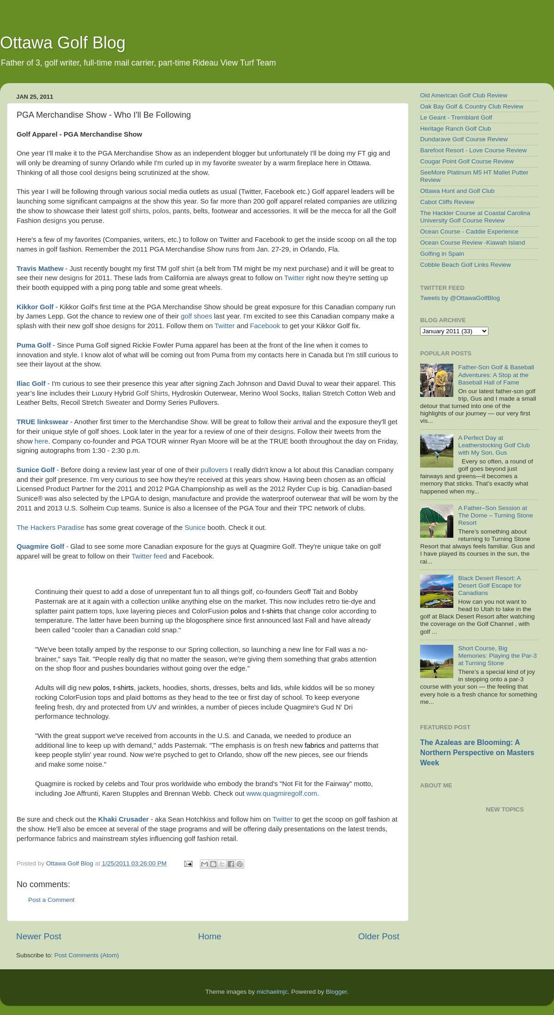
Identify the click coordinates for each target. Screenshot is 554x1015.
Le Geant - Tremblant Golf (456, 117)
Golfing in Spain (442, 253)
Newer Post (38, 936)
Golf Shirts (152, 393)
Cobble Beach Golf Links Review (465, 264)
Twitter (294, 278)
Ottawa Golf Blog (63, 42)
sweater (250, 163)
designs (106, 172)
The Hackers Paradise (50, 527)
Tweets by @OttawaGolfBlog (460, 297)
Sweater (117, 402)
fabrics (315, 745)
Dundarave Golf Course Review (464, 139)
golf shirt (181, 268)
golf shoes (196, 316)
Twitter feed (149, 556)
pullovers (214, 470)
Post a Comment (51, 899)
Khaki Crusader (123, 819)
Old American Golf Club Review (463, 95)
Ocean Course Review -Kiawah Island (472, 242)
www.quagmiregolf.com (281, 793)
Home (209, 936)
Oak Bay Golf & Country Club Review (472, 106)
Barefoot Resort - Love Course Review (473, 150)
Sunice (195, 527)
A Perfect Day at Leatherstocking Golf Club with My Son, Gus (494, 445)
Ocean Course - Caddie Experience (469, 231)
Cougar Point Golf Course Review (467, 161)
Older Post (378, 936)
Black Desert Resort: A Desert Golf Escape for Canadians (489, 585)
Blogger (336, 991)
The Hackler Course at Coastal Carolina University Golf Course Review (475, 217)
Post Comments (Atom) (86, 955)
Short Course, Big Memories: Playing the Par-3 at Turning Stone (497, 656)
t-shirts (272, 611)
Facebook (265, 326)
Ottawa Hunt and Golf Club (457, 190)
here (41, 441)
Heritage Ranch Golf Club (455, 128)
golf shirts (134, 211)
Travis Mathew (40, 268)
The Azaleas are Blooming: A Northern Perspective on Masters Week (477, 753)
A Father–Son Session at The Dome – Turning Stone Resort (495, 515)
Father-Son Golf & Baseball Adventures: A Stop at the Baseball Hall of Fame (496, 374)
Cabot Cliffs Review (447, 201)
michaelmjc (272, 991)
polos (161, 211)
